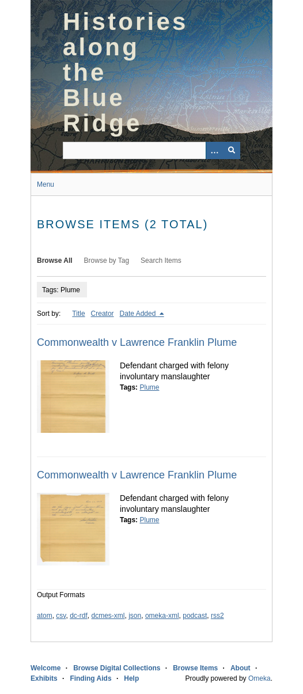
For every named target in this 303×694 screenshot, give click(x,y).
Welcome (45, 668)
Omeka (259, 678)
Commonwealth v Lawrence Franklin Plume (137, 342)
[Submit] (231, 150)
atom (44, 616)
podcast (195, 616)
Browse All (55, 261)
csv (61, 616)
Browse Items (195, 668)
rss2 (217, 616)
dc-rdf (79, 616)
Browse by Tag (107, 261)
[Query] (151, 150)
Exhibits (44, 678)
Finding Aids (90, 678)
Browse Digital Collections (116, 668)
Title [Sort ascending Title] (78, 314)
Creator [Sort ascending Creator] (102, 314)
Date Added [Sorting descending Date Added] (139, 314)
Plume (149, 387)
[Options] (214, 150)
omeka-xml (162, 616)
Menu (45, 184)
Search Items (161, 261)
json (134, 616)
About (240, 668)
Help (131, 678)
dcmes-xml (108, 616)
